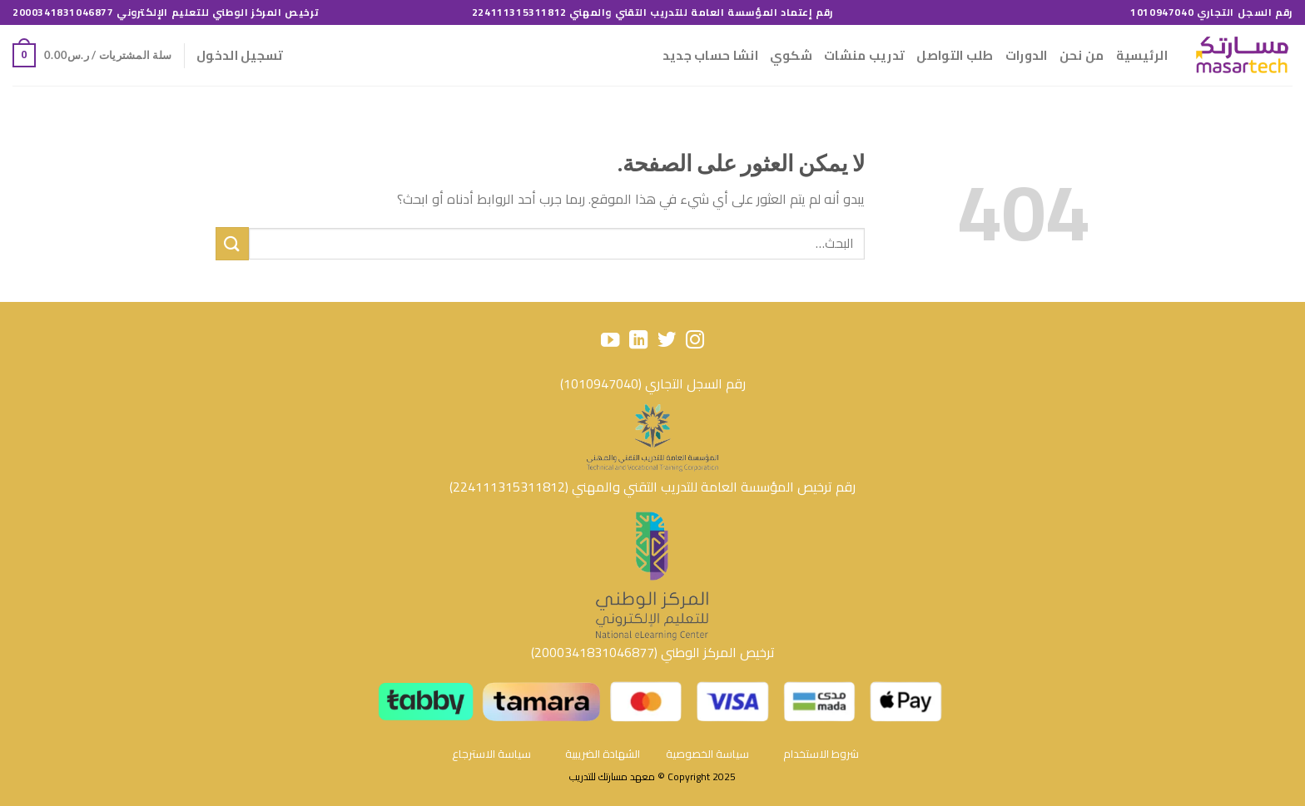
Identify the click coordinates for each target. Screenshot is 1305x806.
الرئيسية (1142, 55)
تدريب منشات (864, 55)
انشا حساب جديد (710, 55)
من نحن (1081, 55)
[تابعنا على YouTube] (610, 341)
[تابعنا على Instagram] (694, 341)
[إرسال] (232, 243)
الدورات (1026, 55)
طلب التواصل (954, 55)
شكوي (791, 55)
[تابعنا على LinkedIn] (638, 341)
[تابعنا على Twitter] (666, 341)
